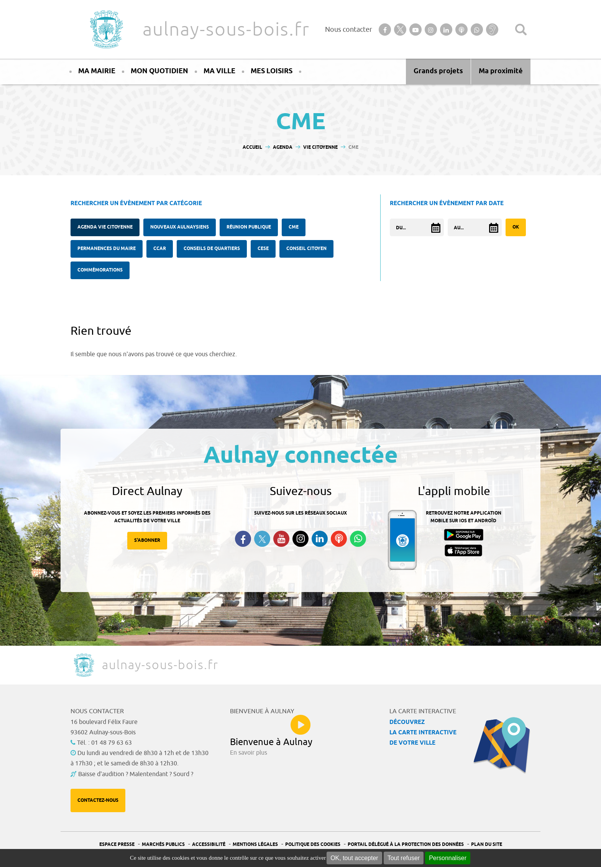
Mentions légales (255, 844)
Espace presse (117, 844)
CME (294, 227)
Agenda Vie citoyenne (105, 227)
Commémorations (100, 270)
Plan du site (486, 844)
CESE (263, 248)
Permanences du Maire (106, 248)
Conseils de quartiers (212, 248)
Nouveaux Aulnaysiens (179, 227)
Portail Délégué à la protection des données (406, 844)
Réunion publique (249, 227)
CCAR (159, 248)
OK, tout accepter (354, 858)
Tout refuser (404, 858)
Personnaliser (447, 858)
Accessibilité (208, 844)
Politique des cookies (312, 844)
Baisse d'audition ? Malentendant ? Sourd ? (135, 774)
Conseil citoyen (306, 248)
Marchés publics (163, 844)
